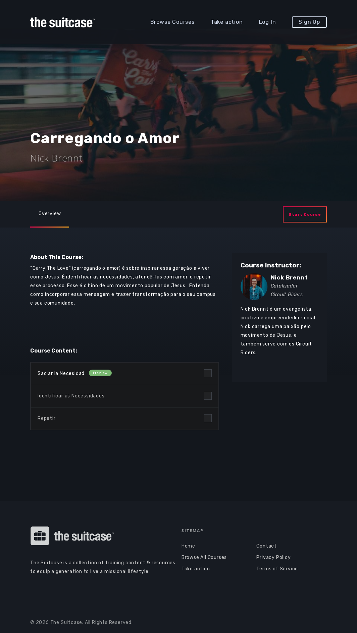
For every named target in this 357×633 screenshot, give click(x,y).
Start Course (305, 214)
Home (188, 546)
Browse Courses (172, 22)
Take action (227, 22)
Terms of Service (277, 569)
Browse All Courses (204, 557)
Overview (50, 213)
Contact (266, 546)
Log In (267, 22)
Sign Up (309, 22)
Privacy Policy (273, 557)
